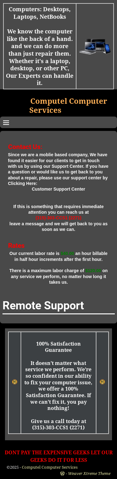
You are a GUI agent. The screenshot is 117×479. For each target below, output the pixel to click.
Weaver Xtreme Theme (89, 473)
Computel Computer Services (50, 467)
